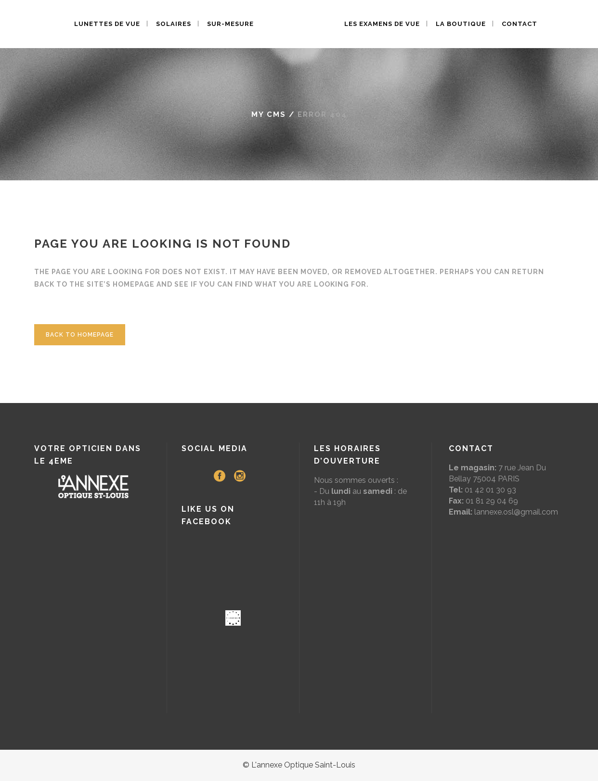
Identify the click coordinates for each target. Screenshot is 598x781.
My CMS (268, 114)
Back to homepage (80, 334)
